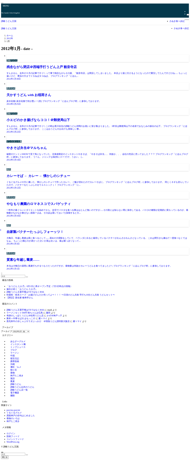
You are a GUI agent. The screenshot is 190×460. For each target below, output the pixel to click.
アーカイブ (6, 331)
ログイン (11, 433)
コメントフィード (15, 439)
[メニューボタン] (186, 19)
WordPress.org (13, 442)
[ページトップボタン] (2, 452)
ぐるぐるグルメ (14, 413)
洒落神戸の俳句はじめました (21, 415)
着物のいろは (13, 418)
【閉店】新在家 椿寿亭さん (20, 297)
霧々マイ (42, 318)
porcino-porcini (13, 410)
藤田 (48, 313)
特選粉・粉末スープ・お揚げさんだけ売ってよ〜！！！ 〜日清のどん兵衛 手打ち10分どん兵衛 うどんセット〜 (61, 295)
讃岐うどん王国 (8, 21)
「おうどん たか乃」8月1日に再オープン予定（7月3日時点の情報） (39, 286)
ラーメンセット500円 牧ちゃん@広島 (25, 313)
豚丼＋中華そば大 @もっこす (21, 318)
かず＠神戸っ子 (54, 315)
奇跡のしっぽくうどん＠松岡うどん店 (25, 315)
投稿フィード (13, 436)
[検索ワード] (13, 276)
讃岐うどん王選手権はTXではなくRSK (25, 292)
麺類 (12, 395)
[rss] (187, 11)
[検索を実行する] (27, 454)
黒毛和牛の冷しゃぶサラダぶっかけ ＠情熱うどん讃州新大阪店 (38, 321)
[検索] (188, 14)
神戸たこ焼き (13, 421)
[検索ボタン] (188, 19)
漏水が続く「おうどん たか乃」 (22, 289)
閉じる (4, 457)
